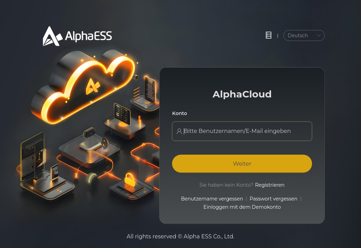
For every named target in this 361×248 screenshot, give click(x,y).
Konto (179, 113)
